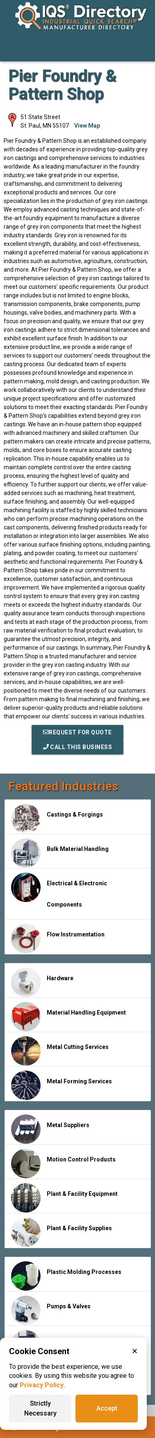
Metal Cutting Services (60, 1051)
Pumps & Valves (51, 1310)
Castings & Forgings (57, 818)
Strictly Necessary (40, 1408)
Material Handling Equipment (68, 1016)
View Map (87, 125)
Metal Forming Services (61, 1085)
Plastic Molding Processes (66, 1276)
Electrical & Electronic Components (59, 890)
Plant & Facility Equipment (64, 1198)
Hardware (42, 982)
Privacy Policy (42, 1385)
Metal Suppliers (50, 1129)
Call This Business (77, 747)
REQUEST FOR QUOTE (77, 732)
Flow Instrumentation (58, 938)
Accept (106, 1408)
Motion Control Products (63, 1163)
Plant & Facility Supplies (61, 1232)
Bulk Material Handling (60, 853)
